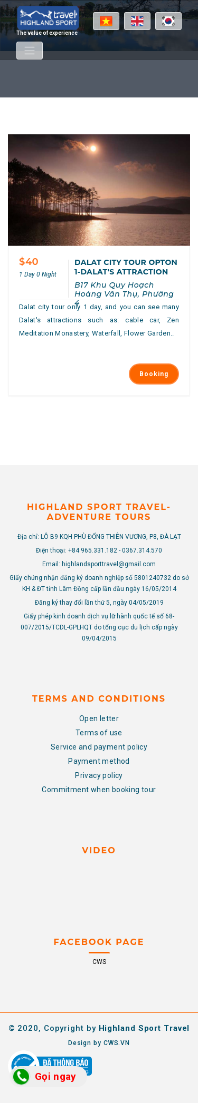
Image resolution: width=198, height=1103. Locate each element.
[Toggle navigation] (29, 51)
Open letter (99, 718)
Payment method (99, 761)
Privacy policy (99, 775)
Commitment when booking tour (99, 789)
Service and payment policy (99, 747)
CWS (99, 962)
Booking (153, 374)
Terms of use (99, 732)
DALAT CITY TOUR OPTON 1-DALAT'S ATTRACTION (125, 267)
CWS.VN (116, 1043)
